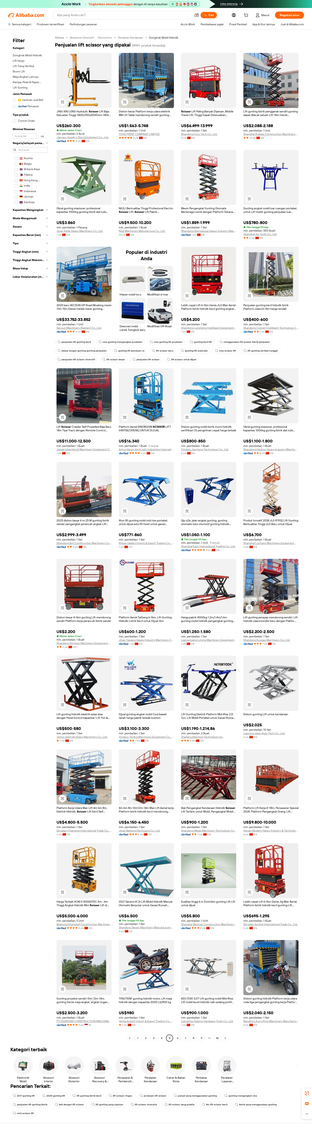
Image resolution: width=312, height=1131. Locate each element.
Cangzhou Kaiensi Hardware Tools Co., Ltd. (207, 1021)
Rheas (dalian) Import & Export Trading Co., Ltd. (146, 543)
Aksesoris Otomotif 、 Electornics (91, 37)
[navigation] (30, 538)
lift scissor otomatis (144, 1104)
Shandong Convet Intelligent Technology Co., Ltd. (270, 327)
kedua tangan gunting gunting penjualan (82, 350)
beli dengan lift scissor (69, 1104)
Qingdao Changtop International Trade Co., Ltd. (84, 830)
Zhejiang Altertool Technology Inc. (202, 736)
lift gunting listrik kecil (87, 1095)
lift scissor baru (162, 350)
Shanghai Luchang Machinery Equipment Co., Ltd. (270, 543)
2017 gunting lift (24, 1095)
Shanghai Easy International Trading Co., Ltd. (208, 546)
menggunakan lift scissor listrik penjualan (244, 342)
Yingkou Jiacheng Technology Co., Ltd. (205, 449)
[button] (196, 15)
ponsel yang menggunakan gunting (195, 1095)
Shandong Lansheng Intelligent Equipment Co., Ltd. (208, 327)
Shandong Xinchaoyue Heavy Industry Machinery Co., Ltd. (208, 231)
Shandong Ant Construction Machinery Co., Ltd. (84, 543)
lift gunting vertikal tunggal (261, 350)
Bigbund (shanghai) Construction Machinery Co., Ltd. (84, 924)
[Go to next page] (225, 1038)
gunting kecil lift (201, 342)
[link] (307, 1093)
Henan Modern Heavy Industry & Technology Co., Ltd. (270, 830)
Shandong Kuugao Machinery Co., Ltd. (266, 640)
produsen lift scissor (153, 1095)
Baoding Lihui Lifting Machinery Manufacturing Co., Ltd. (270, 1021)
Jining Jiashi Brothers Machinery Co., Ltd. (82, 736)
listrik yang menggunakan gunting (256, 1104)
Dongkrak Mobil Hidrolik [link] (163, 37)
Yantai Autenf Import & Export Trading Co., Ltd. (146, 1021)
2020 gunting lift (53, 1095)
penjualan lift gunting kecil (74, 342)
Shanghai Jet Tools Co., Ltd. (260, 234)
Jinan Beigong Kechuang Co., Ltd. (139, 830)
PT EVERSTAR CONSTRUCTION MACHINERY (84, 1021)
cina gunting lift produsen (166, 342)
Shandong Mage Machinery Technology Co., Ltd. (208, 830)
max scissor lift (225, 350)
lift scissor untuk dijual (181, 359)
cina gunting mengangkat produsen (120, 342)
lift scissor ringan (120, 1095)
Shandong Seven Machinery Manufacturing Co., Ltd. (146, 927)
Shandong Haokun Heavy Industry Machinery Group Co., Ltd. (270, 449)
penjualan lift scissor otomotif (76, 359)
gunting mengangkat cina (240, 1095)
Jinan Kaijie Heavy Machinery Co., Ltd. (80, 231)
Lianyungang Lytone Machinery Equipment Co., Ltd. (208, 640)
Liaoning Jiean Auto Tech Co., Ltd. (264, 733)
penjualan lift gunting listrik (30, 1104)
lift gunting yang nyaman (107, 1104)
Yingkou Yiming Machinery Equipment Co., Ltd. (146, 736)
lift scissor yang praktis (179, 1104)
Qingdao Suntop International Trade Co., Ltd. (270, 924)
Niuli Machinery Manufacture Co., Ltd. (142, 231)
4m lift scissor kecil (214, 1104)
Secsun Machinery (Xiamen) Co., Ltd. (79, 327)
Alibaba (59, 37)
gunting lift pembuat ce (129, 350)
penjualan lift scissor (146, 359)
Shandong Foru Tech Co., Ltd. (199, 134)
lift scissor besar (113, 359)
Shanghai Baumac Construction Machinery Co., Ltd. (208, 924)
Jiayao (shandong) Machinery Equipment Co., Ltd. (84, 449)
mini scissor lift (23, 1113)
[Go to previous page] (129, 1038)
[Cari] (209, 15)
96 (217, 1038)
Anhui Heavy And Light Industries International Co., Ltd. (146, 449)
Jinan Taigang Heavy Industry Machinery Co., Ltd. (146, 640)
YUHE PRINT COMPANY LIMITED (139, 134)
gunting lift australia (194, 350)
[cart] (247, 15)
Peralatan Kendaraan (130, 37)
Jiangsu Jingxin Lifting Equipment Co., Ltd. (83, 137)
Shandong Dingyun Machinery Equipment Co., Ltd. (84, 643)
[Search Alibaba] (124, 15)
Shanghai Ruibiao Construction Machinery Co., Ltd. (270, 134)
